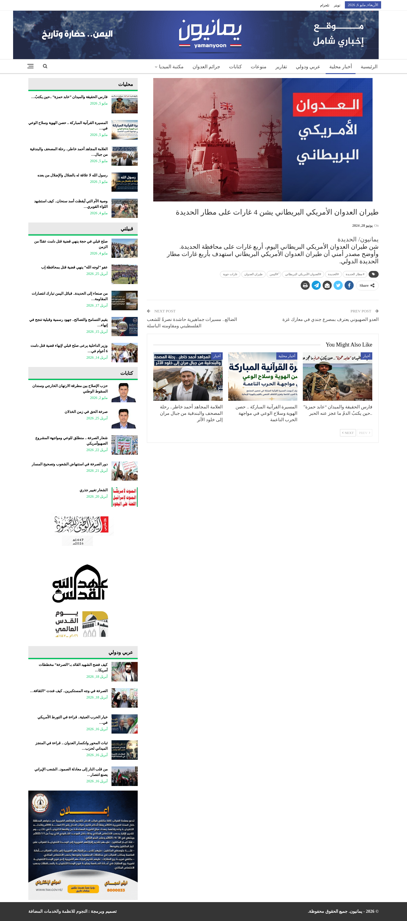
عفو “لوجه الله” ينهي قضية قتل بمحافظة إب (74, 267)
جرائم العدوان (206, 66)
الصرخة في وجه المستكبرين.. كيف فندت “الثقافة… (69, 691)
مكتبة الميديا (171, 66)
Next (348, 433)
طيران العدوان (253, 274)
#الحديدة (333, 274)
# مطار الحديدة (355, 274)
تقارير (281, 66)
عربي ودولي (308, 66)
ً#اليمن (274, 274)
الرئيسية (369, 66)
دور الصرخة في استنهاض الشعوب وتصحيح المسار (70, 464)
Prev (364, 433)
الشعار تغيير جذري (94, 490)
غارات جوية (230, 274)
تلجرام (324, 5)
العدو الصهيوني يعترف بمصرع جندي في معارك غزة (330, 319)
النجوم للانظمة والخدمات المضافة (57, 911)
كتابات (235, 66)
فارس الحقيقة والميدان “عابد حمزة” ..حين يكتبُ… (69, 97)
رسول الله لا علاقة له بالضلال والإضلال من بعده (72, 175)
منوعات (259, 66)
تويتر (337, 5)
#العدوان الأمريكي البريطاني (303, 274)
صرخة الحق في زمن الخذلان (86, 412)
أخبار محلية (340, 66)
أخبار (366, 356)
